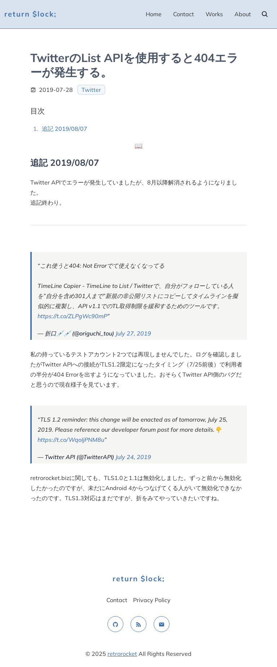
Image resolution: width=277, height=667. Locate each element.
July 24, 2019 (133, 457)
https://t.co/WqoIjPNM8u (71, 439)
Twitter (91, 89)
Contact (183, 14)
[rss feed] (138, 624)
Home (154, 14)
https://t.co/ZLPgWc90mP (72, 316)
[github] (115, 624)
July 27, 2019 (133, 333)
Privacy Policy (152, 600)
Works (214, 14)
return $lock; (30, 13)
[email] (162, 624)
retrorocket (122, 653)
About (242, 14)
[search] (264, 14)
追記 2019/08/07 (64, 128)
